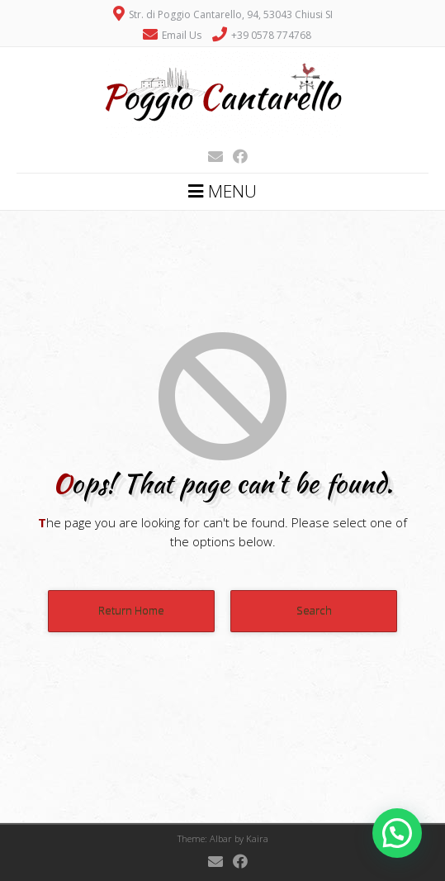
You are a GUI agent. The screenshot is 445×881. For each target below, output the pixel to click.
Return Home (131, 610)
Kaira (257, 838)
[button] (397, 832)
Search (314, 610)
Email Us (181, 35)
